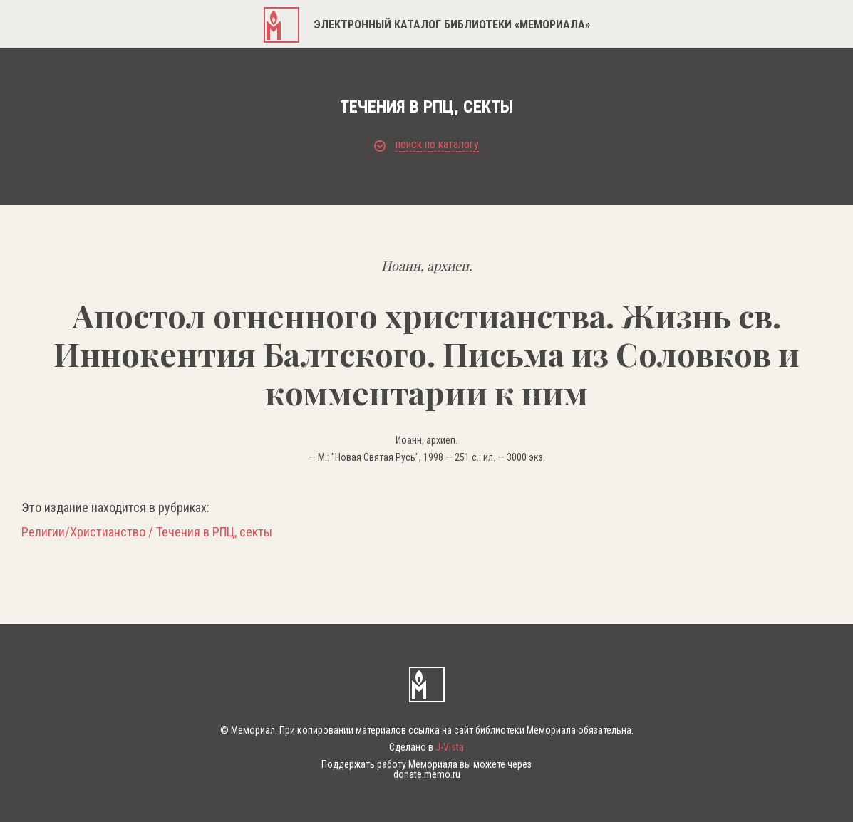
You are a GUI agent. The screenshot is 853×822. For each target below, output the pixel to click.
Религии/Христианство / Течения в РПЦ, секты (146, 532)
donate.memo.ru (426, 774)
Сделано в (426, 747)
